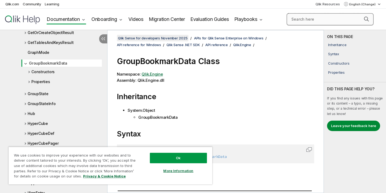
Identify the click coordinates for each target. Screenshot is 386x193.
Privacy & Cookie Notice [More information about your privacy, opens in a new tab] (104, 176)
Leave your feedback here (353, 126)
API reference (216, 45)
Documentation (63, 19)
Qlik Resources (328, 4)
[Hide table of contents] (103, 38)
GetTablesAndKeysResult (51, 42)
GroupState (38, 93)
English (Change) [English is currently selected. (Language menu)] (362, 4)
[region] (110, 165)
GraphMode (38, 52)
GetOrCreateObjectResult (51, 32)
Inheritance (337, 45)
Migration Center (167, 19)
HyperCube (38, 123)
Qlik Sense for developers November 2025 (152, 38)
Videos (135, 19)
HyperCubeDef (41, 133)
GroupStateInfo (42, 103)
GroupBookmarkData (48, 63)
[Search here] (330, 19)
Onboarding (104, 19)
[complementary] (355, 111)
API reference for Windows (139, 45)
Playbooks (245, 19)
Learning (52, 4)
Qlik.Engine (242, 45)
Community (32, 4)
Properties (40, 81)
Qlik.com (12, 4)
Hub (31, 113)
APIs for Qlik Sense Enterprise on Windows (228, 38)
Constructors (43, 71)
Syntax (333, 54)
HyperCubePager (43, 143)
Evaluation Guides (209, 19)
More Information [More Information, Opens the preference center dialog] (178, 171)
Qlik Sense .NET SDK (183, 45)
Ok (178, 158)
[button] (366, 19)
